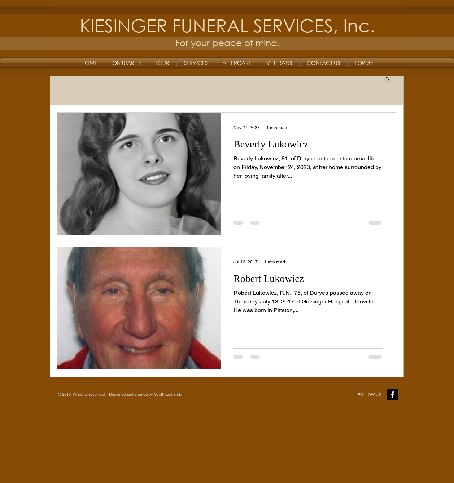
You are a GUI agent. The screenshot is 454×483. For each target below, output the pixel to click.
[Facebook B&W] (392, 394)
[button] (387, 80)
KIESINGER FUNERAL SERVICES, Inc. (227, 25)
